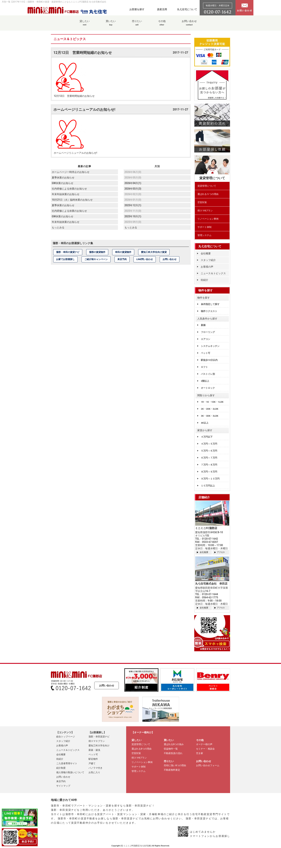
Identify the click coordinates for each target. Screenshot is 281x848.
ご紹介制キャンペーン (96, 259)
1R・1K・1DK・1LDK (212, 402)
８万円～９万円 (209, 471)
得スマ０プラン (97, 741)
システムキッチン (210, 346)
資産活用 (162, 9)
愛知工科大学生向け (99, 745)
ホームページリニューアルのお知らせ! (84, 109)
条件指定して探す (210, 304)
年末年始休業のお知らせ (65, 194)
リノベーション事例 (207, 218)
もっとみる (58, 227)
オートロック (208, 388)
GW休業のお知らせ (62, 183)
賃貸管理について (206, 186)
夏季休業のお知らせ (63, 177)
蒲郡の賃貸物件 (97, 252)
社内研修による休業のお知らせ (69, 188)
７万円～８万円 (209, 464)
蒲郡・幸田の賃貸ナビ (67, 252)
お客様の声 (207, 266)
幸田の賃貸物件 (123, 252)
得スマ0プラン (205, 210)
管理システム (204, 235)
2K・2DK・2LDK (209, 409)
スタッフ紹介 (208, 260)
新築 (203, 325)
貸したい (85, 25)
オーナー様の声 (204, 744)
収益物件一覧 (171, 748)
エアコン (205, 339)
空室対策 (202, 202)
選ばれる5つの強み (174, 744)
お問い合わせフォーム (207, 765)
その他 (162, 25)
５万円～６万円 (209, 450)
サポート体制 (204, 227)
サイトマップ (63, 785)
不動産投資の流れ (173, 753)
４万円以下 (207, 436)
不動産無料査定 (172, 770)
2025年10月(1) (133, 216)
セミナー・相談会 (205, 748)
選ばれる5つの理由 (141, 748)
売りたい (137, 25)
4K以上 (204, 422)
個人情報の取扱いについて (70, 772)
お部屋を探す (136, 9)
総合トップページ (65, 736)
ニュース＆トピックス (213, 273)
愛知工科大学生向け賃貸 (154, 252)
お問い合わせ (189, 25)
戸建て (92, 763)
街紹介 (204, 279)
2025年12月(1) (133, 205)
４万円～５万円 (209, 443)
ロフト (204, 367)
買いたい (111, 25)
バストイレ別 (208, 374)
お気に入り (94, 772)
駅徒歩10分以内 (209, 360)
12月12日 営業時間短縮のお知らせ (82, 52)
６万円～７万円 (209, 457)
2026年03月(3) (133, 188)
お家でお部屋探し (65, 259)
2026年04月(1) (133, 183)
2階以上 (205, 381)
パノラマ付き (96, 768)
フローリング (208, 332)
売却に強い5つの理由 (175, 765)
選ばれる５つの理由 (207, 194)
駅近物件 (93, 759)
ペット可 (205, 353)
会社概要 (206, 253)
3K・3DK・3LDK (209, 416)
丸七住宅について (187, 9)
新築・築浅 (94, 750)
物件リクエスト (209, 311)
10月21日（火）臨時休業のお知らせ (72, 199)
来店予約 (122, 259)
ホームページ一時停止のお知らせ (70, 172)
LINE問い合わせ (144, 259)
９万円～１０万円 (210, 478)
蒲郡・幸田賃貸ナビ (99, 736)
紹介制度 (61, 768)
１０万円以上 (208, 485)
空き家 (199, 753)
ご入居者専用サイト (66, 763)
